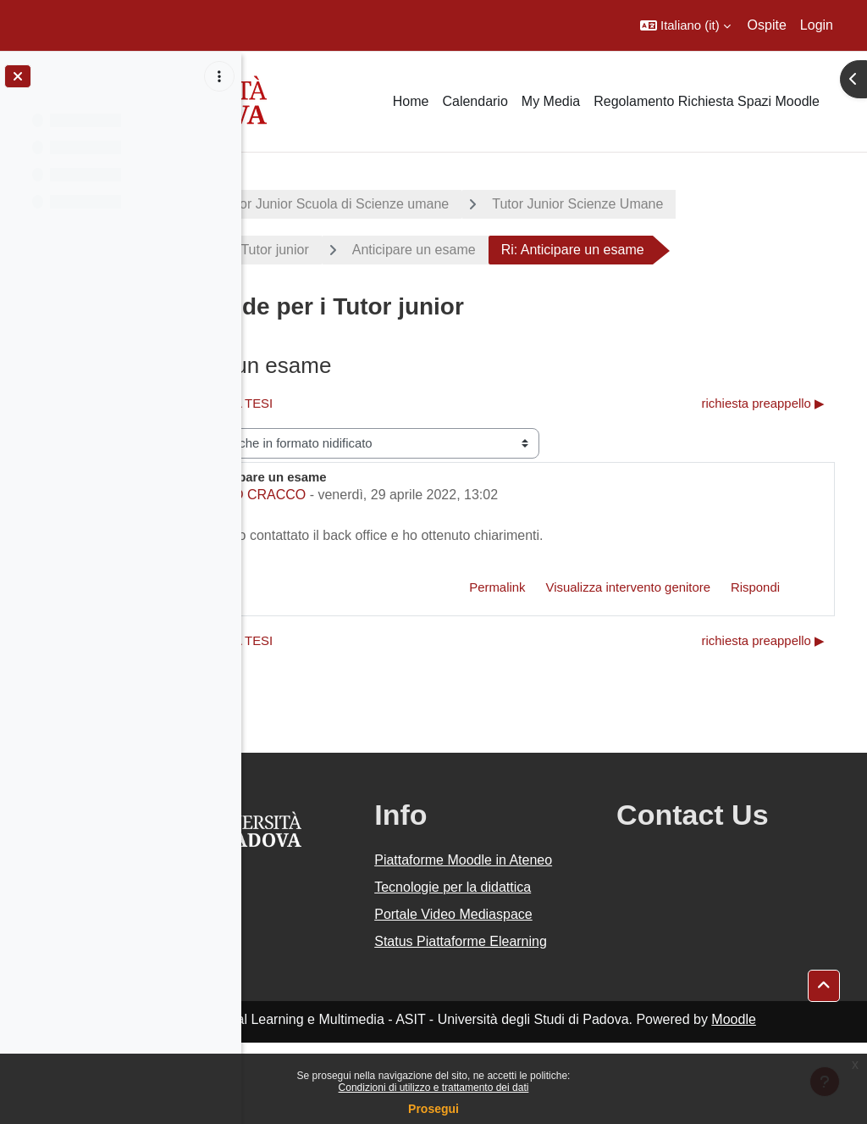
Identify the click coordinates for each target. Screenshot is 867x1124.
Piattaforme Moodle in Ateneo (536, 870)
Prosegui (433, 1109)
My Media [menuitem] (551, 101)
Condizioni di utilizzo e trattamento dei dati (434, 1087)
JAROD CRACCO (394, 494)
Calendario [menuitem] (474, 101)
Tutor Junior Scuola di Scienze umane (477, 204)
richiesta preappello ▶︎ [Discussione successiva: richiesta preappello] (763, 403)
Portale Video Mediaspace (510, 965)
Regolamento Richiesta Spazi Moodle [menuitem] (707, 101)
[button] (685, 25)
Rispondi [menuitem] (755, 587)
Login (816, 25)
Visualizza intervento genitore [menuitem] (628, 587)
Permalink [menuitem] (497, 587)
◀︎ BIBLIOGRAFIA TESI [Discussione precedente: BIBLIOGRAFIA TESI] (350, 403)
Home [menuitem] (411, 101)
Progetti (296, 204)
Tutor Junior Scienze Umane (720, 204)
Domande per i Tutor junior (371, 249)
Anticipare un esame (556, 249)
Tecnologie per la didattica (521, 917)
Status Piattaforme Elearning (526, 1012)
